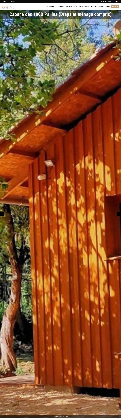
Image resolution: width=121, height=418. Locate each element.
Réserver (115, 6)
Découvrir (50, 6)
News (108, 6)
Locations (60, 6)
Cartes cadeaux (84, 6)
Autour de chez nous (97, 6)
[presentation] (2, 214)
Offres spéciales (71, 6)
